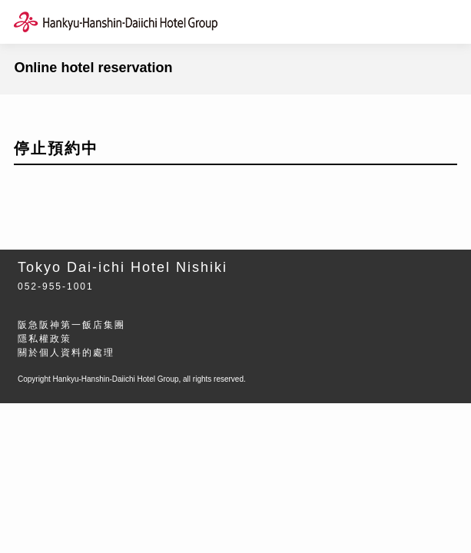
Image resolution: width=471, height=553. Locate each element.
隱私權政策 (44, 338)
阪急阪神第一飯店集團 (71, 325)
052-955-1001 (56, 286)
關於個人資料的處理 (66, 352)
